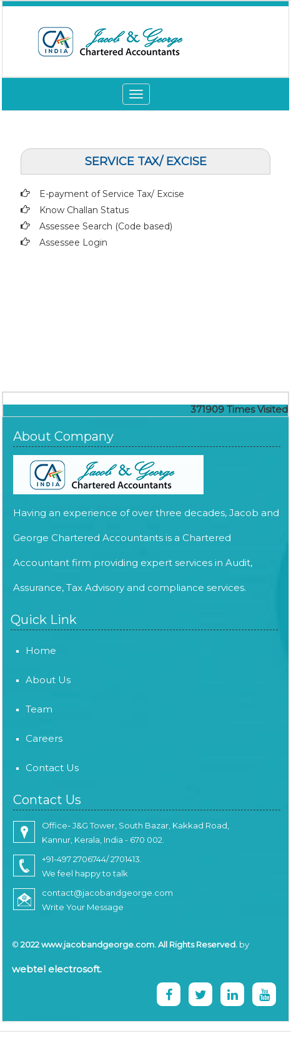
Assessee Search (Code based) (105, 226)
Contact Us (42, 768)
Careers (34, 738)
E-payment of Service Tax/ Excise (111, 193)
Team (29, 709)
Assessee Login (73, 242)
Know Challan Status (84, 210)
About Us (38, 680)
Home (31, 650)
